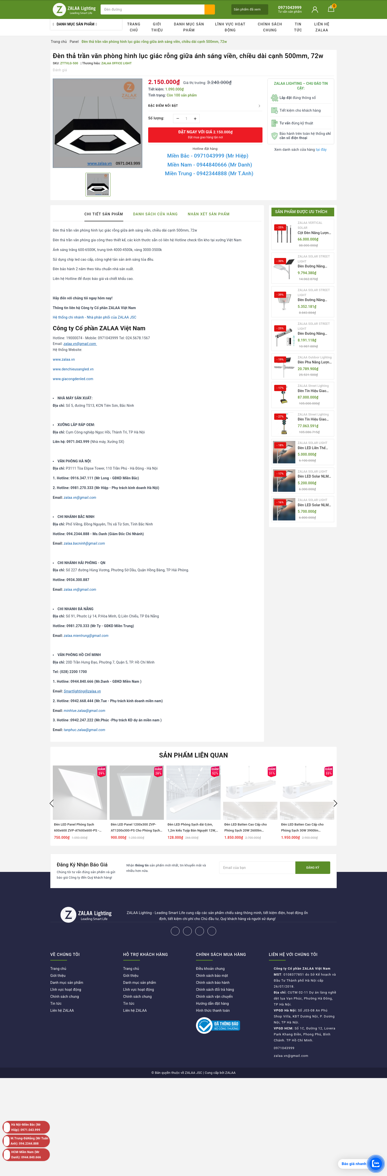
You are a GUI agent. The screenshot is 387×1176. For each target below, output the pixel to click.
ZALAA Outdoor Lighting (315, 357)
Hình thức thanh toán (213, 1010)
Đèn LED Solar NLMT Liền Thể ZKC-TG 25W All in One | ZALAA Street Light (315, 505)
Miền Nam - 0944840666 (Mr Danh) (209, 165)
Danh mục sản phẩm (189, 27)
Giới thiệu (157, 27)
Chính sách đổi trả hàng (215, 990)
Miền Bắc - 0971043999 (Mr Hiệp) (207, 156)
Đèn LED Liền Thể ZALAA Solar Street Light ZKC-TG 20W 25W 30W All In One (313, 448)
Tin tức (298, 27)
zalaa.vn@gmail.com (80, 498)
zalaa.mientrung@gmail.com (86, 636)
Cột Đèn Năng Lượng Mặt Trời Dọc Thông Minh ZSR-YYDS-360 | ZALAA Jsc (315, 233)
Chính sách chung (270, 27)
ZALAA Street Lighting (313, 386)
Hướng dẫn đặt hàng (212, 1004)
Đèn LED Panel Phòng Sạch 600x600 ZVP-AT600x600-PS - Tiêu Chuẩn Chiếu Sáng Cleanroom (79, 830)
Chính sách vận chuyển (214, 997)
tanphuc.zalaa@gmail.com (84, 730)
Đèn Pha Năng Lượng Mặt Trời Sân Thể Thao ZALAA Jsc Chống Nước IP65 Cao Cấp (314, 362)
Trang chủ (134, 27)
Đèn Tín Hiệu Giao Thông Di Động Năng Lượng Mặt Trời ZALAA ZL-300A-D (314, 391)
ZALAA (230, 1073)
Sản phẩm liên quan (193, 755)
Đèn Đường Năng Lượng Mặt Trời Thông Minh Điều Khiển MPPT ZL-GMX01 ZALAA (311, 266)
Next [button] (335, 803)
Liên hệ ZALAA (321, 27)
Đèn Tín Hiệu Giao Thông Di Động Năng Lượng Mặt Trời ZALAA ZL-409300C (314, 419)
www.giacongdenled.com (73, 379)
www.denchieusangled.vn (73, 369)
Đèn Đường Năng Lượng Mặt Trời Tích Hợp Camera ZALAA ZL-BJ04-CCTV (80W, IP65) (314, 334)
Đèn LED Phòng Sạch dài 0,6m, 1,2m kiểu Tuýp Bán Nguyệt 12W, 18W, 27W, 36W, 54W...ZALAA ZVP (193, 830)
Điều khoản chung (210, 969)
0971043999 (284, 1048)
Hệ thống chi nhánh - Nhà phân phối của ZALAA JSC (94, 317)
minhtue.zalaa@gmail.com (84, 711)
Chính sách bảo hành (213, 983)
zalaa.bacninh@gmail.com (84, 543)
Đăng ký (312, 867)
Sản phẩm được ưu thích (301, 211)
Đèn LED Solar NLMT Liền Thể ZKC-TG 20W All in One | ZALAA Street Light (315, 476)
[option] (98, 124)
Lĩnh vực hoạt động (230, 27)
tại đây (321, 150)
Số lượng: (156, 118)
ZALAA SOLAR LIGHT (312, 443)
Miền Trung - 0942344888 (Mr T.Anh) (209, 173)
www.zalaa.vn (64, 359)
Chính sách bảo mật (212, 976)
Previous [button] (51, 803)
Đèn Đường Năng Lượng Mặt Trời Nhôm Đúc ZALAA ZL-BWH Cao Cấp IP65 (315, 300)
